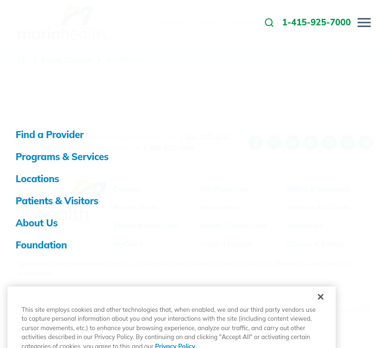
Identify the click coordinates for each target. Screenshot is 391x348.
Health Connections (233, 225)
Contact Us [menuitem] (239, 22)
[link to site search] (269, 22)
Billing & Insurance (318, 188)
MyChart (128, 243)
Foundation (219, 207)
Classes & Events (315, 243)
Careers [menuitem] (205, 22)
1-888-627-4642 (204, 137)
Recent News (135, 207)
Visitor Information (145, 225)
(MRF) (361, 308)
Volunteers (304, 225)
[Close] (320, 318)
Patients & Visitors (317, 207)
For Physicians (224, 188)
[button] (364, 22)
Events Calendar (66, 59)
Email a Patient (226, 243)
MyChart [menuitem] (173, 22)
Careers (126, 188)
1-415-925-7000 (168, 148)
